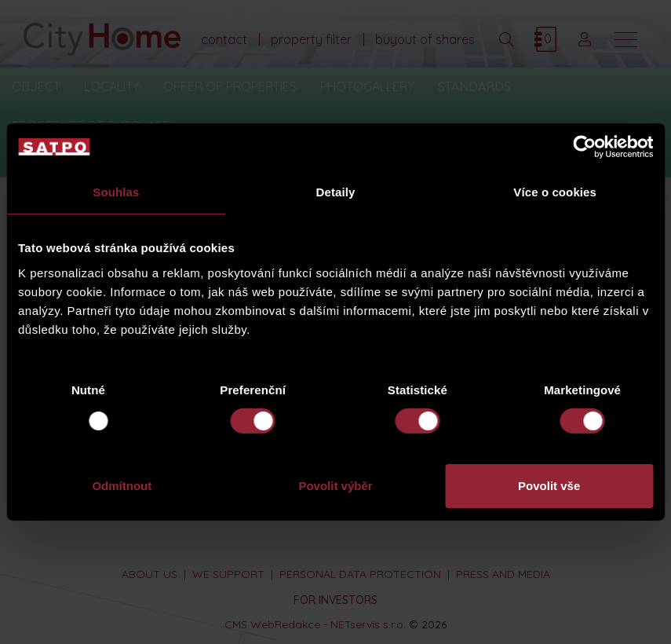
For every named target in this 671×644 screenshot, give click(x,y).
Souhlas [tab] (116, 192)
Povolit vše (549, 485)
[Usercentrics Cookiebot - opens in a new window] (584, 147)
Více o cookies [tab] (554, 192)
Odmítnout (121, 485)
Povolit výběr (335, 485)
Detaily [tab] (336, 192)
